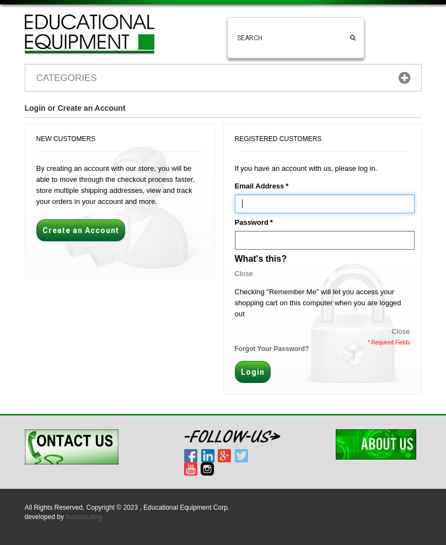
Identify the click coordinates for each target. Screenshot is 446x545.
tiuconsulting (84, 517)
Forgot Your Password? (272, 349)
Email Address (259, 186)
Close (244, 273)
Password (251, 222)
